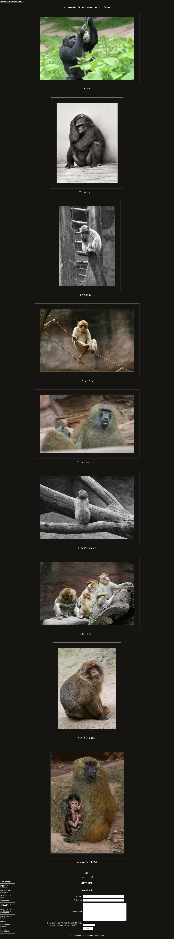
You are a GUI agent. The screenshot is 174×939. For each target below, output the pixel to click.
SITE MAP (87, 883)
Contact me (16, 2)
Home (3, 2)
